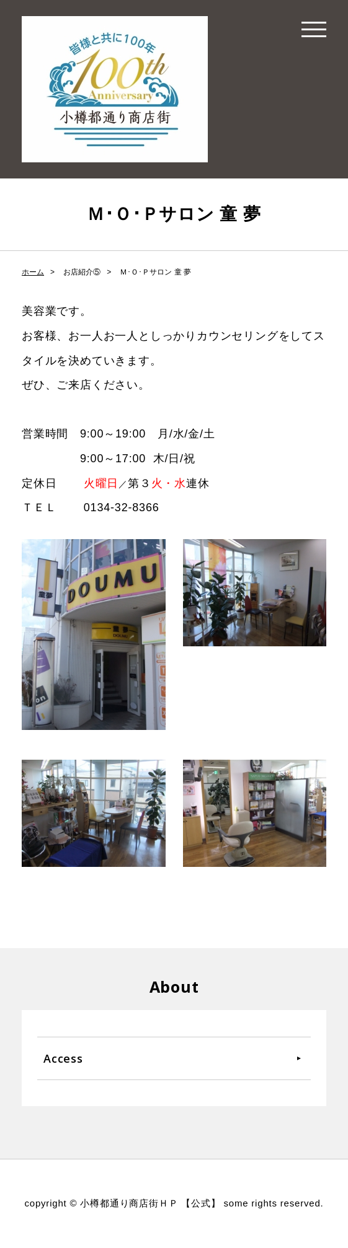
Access (63, 1058)
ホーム (33, 272)
